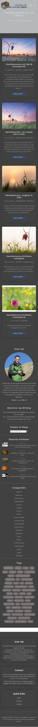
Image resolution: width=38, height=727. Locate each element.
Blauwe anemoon (17, 614)
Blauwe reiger (12, 618)
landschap (8, 568)
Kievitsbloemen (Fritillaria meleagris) (19, 257)
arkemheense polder (28, 590)
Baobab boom (29, 597)
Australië (22, 593)
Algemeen (19, 495)
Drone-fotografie (19, 517)
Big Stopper (19, 611)
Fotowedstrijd (19, 524)
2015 (22, 583)
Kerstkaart (19, 530)
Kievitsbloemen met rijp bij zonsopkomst (19, 65)
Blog (19, 698)
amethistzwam (9, 586)
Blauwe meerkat (29, 614)
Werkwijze (19, 556)
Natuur (19, 540)
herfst (26, 568)
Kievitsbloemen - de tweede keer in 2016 (19, 133)
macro (18, 568)
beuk (8, 607)
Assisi (15, 593)
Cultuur (19, 511)
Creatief (19, 508)
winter (20, 572)
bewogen (10, 611)
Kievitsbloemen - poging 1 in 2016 (19, 196)
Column (19, 505)
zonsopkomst (29, 572)
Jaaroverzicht (19, 527)
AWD (29, 593)
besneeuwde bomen (27, 604)
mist (32, 568)
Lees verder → (19, 94)
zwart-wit (8, 583)
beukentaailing (27, 607)
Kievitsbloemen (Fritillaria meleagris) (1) (19, 316)
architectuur (7, 590)
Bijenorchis (7, 614)
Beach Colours (19, 600)
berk (17, 604)
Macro (19, 70)
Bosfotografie (19, 501)
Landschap (28, 70)
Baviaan (10, 600)
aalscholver (29, 583)
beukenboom (16, 607)
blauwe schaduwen (24, 618)
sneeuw (12, 572)
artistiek (9, 593)
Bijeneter (27, 611)
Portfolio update (19, 543)
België (28, 600)
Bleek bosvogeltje (21, 621)
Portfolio (19, 701)
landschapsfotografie (22, 576)
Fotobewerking (19, 521)
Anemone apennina (21, 586)
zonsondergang (27, 579)
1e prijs (16, 583)
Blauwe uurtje (9, 621)
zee (18, 579)
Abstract (19, 492)
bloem (30, 621)
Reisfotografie (19, 546)
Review (19, 549)
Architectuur (19, 498)
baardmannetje (8, 597)
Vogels (19, 553)
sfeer (5, 572)
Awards (19, 704)
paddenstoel (10, 579)
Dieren (19, 514)
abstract (11, 576)
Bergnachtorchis (9, 604)
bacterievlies (19, 597)
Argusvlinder (16, 590)
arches (31, 586)
